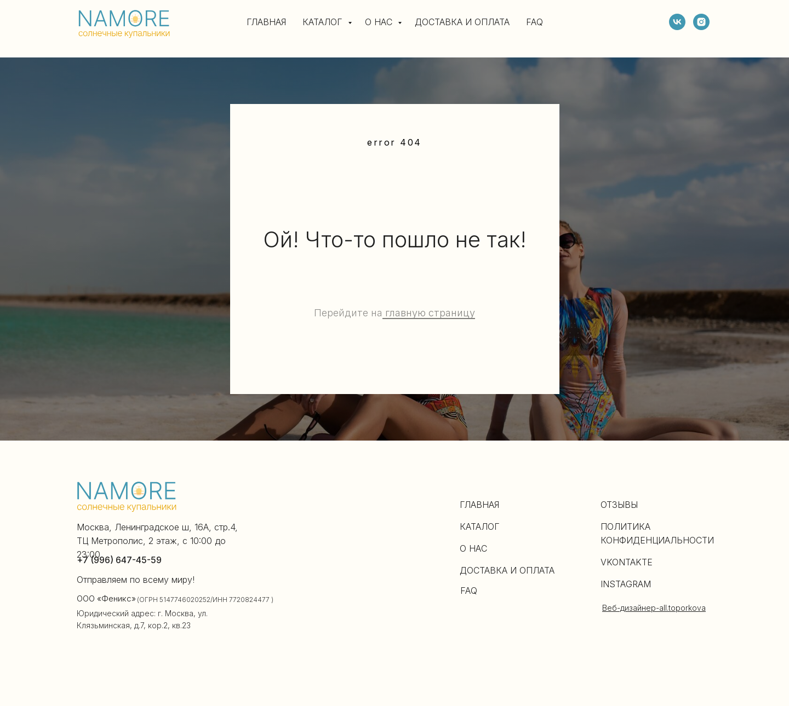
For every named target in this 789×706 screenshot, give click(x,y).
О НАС (380, 21)
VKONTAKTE (627, 562)
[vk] (677, 22)
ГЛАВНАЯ (266, 21)
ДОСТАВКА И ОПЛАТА (462, 21)
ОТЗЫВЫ (619, 504)
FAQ (534, 21)
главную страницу (428, 313)
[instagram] (701, 22)
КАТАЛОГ (323, 21)
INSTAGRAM (626, 583)
